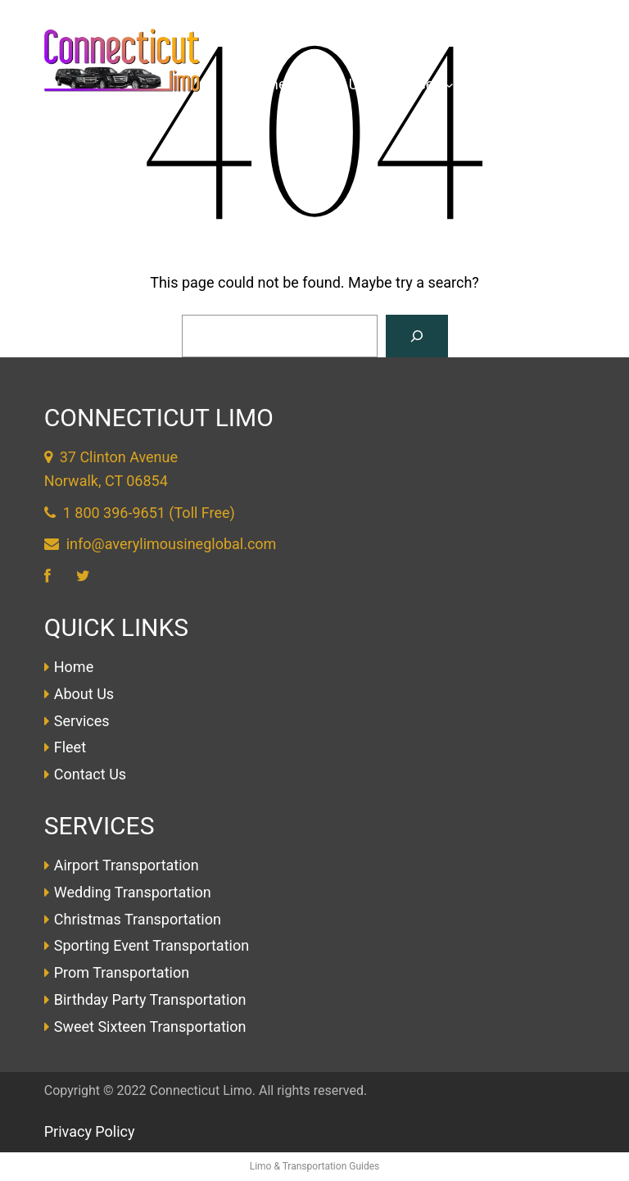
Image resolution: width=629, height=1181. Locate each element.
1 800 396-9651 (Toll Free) (149, 512)
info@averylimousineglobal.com (171, 543)
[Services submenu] (449, 84)
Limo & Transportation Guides (315, 1166)
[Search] (417, 336)
